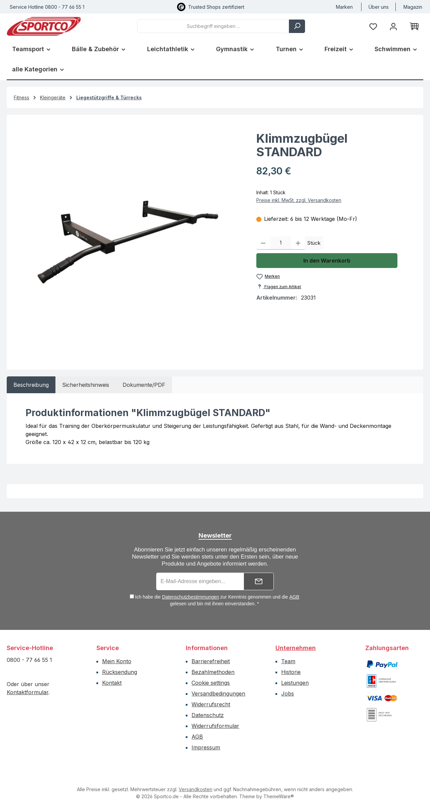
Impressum (205, 747)
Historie (291, 672)
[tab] (31, 384)
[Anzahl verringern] (263, 243)
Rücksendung (119, 672)
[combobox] (213, 26)
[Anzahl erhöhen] (298, 243)
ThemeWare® (278, 796)
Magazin (412, 7)
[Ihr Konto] (393, 26)
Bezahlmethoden (212, 672)
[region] (128, 239)
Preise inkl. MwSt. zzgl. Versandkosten (298, 200)
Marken (344, 7)
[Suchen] (297, 26)
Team (288, 661)
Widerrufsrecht (210, 704)
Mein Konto (116, 661)
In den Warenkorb (326, 260)
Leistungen (295, 682)
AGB (294, 597)
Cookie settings (210, 682)
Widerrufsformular (215, 725)
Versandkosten (195, 789)
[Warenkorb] (414, 26)
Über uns (379, 7)
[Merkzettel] (373, 26)
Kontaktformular (27, 692)
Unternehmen (295, 647)
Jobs (287, 693)
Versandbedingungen (218, 693)
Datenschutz (207, 715)
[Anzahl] (281, 243)
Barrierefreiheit (210, 661)
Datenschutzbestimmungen (190, 597)
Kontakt (112, 682)
